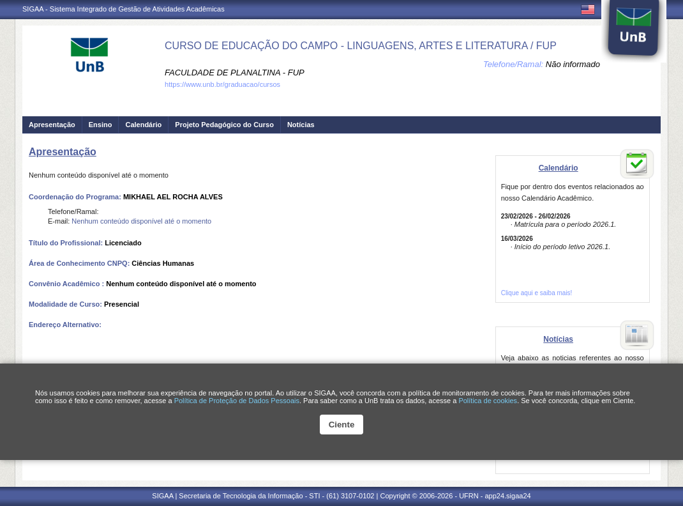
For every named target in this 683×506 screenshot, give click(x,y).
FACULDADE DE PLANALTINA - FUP (234, 72)
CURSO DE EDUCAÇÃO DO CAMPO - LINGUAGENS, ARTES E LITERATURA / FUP (361, 45)
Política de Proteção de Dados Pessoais (236, 400)
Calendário (143, 124)
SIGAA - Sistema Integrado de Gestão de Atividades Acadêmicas (123, 9)
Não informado (573, 64)
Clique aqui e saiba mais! (537, 292)
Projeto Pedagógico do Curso (224, 124)
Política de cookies (487, 400)
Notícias (301, 124)
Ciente (342, 424)
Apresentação (52, 124)
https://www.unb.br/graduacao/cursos (222, 84)
